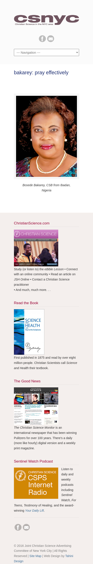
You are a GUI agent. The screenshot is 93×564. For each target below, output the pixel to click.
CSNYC (46, 17)
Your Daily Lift (34, 510)
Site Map (35, 556)
